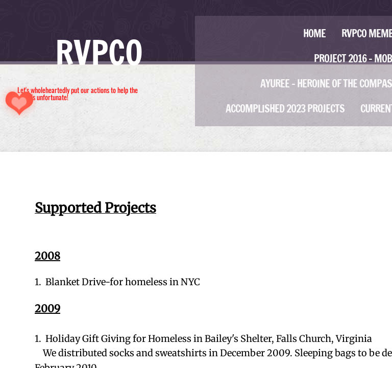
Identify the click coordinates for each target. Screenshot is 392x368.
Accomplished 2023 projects (285, 108)
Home (314, 33)
